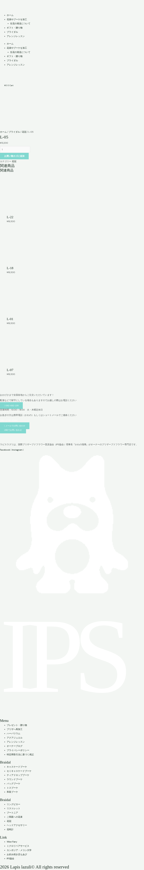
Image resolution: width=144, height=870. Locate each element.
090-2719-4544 (9, 420)
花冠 (24, 131)
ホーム (10, 15)
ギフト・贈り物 (14, 27)
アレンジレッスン (16, 36)
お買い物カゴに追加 (14, 156)
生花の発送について (20, 23)
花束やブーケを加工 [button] (17, 19)
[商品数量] (15, 149)
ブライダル (12, 31)
